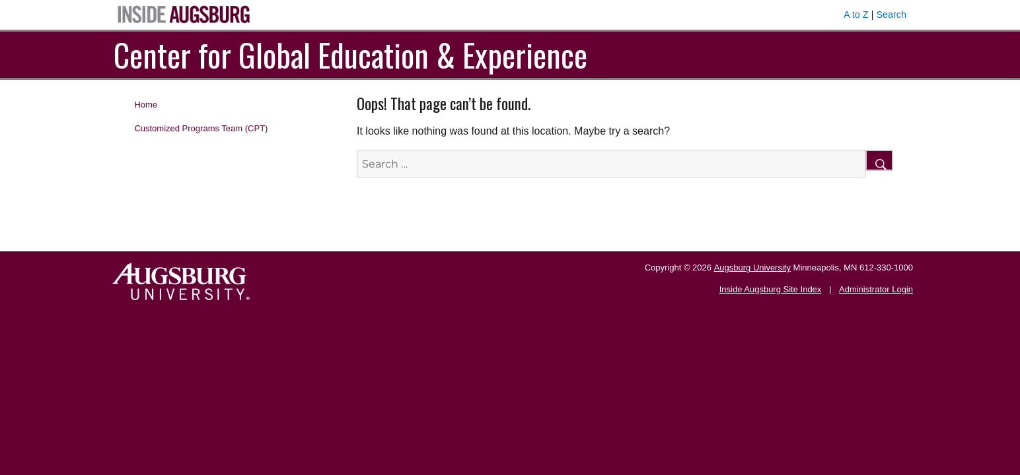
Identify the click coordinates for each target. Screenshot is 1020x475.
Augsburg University (752, 267)
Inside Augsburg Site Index (770, 289)
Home (145, 105)
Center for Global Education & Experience (350, 54)
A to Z (856, 14)
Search (891, 14)
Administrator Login (876, 289)
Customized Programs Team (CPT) (201, 128)
